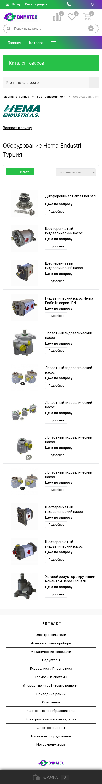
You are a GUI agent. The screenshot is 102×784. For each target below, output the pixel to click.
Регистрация (36, 4)
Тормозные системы (51, 677)
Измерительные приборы (51, 643)
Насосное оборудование (51, 736)
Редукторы (51, 660)
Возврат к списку (17, 128)
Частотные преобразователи (51, 711)
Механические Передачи (51, 651)
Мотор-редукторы (51, 744)
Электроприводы (51, 728)
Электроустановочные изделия (51, 719)
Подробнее (56, 211)
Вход (16, 4)
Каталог (36, 43)
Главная (14, 43)
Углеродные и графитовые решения (51, 685)
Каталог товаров (51, 63)
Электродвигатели (51, 635)
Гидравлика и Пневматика (51, 668)
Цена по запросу (58, 204)
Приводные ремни (51, 694)
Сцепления (51, 702)
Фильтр (20, 172)
